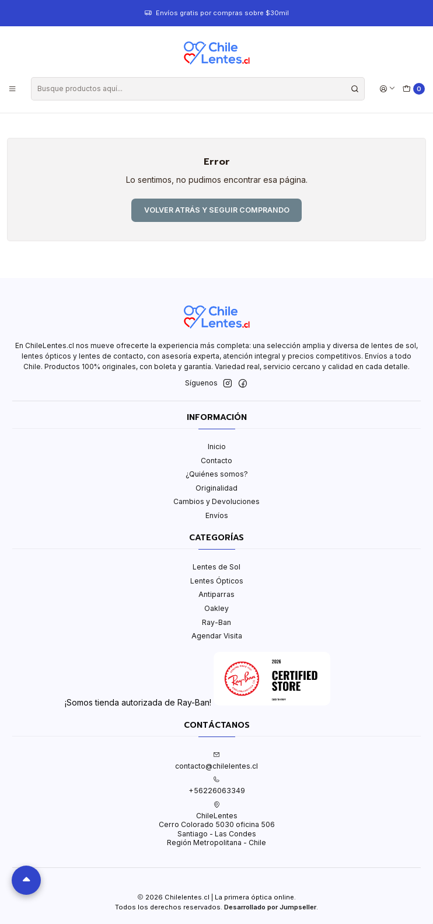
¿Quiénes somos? (217, 474)
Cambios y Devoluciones (216, 501)
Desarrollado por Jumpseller (270, 907)
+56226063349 (216, 785)
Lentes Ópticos (216, 580)
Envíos (216, 515)
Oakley (216, 608)
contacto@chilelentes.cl (216, 760)
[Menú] (12, 88)
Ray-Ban (216, 622)
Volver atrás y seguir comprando (216, 210)
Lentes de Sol (216, 566)
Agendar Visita (216, 635)
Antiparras (216, 594)
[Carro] (414, 89)
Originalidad (216, 488)
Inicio (217, 446)
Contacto (216, 460)
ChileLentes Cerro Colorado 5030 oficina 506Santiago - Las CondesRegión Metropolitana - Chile (217, 824)
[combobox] (198, 88)
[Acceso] (387, 88)
